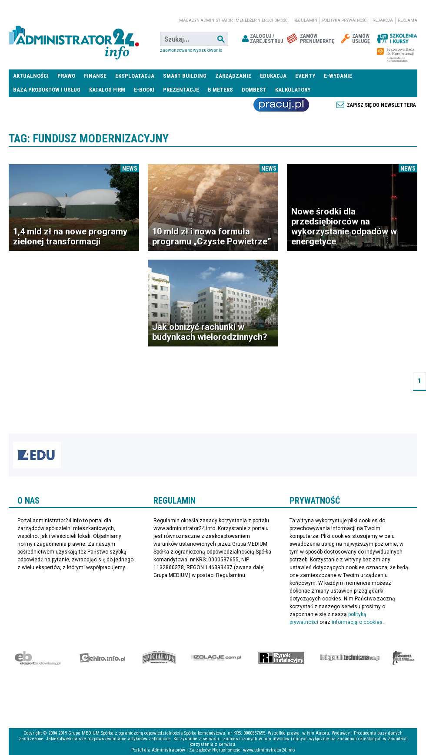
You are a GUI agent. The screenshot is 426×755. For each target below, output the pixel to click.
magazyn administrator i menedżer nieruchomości (234, 20)
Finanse (95, 76)
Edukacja (273, 76)
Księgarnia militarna (403, 658)
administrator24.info (74, 39)
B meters (220, 89)
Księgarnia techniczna (349, 658)
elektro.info (102, 658)
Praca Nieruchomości (281, 105)
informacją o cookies (357, 622)
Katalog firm (107, 89)
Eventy (305, 76)
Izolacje (216, 658)
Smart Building (184, 76)
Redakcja (383, 20)
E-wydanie (338, 76)
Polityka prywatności (345, 20)
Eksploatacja (134, 76)
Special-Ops (159, 658)
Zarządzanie (233, 76)
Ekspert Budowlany (37, 658)
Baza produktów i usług (46, 89)
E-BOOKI (144, 89)
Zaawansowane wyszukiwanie (191, 50)
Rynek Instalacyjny (281, 658)
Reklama (407, 20)
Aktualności (31, 76)
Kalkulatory (292, 89)
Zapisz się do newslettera (381, 105)
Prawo (66, 76)
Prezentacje (181, 89)
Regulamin (305, 20)
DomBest (254, 89)
